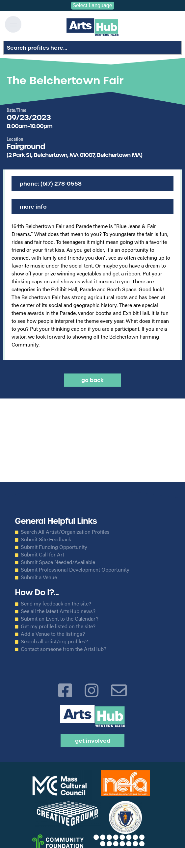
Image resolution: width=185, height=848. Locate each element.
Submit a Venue (39, 577)
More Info (33, 206)
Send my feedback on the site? (56, 603)
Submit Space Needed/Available (58, 562)
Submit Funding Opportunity (54, 547)
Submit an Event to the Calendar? (59, 618)
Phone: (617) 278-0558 (51, 183)
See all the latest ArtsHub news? (58, 611)
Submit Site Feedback (46, 539)
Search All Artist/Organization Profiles (65, 531)
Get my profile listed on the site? (58, 626)
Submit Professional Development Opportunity (75, 569)
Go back (92, 380)
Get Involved (92, 740)
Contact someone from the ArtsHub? (63, 649)
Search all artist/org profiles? (54, 641)
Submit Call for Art (42, 554)
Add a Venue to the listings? (53, 633)
